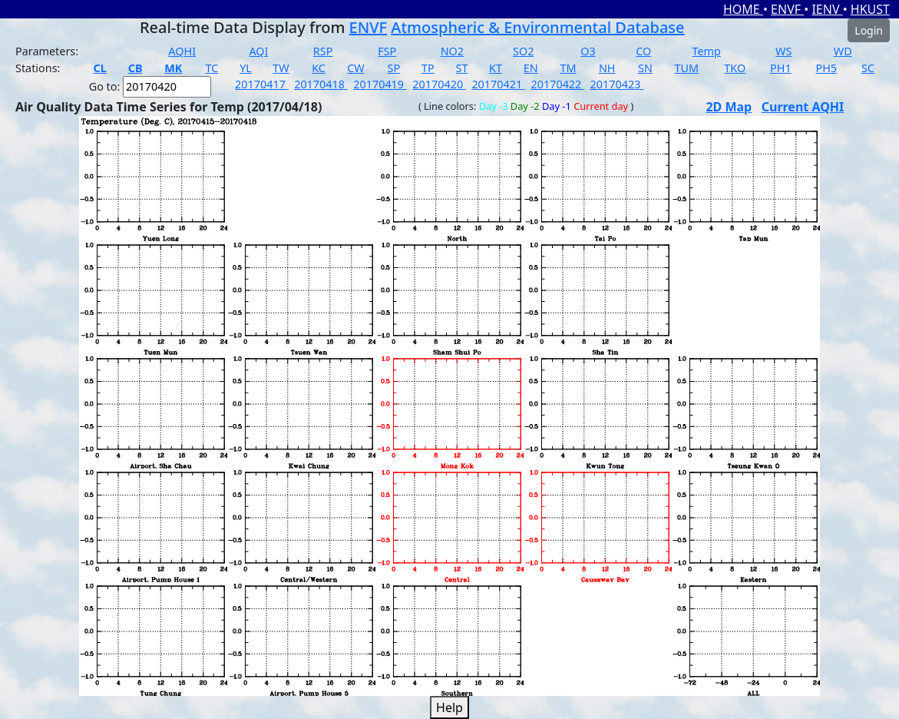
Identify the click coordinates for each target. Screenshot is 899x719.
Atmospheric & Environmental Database (537, 27)
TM (568, 68)
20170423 (617, 84)
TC (211, 68)
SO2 (523, 51)
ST (462, 68)
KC (319, 68)
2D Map (729, 106)
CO (643, 51)
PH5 (826, 68)
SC (867, 68)
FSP (387, 51)
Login (868, 30)
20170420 (439, 84)
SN (645, 68)
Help (449, 707)
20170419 (380, 84)
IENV (826, 9)
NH (607, 68)
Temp (706, 51)
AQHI (182, 51)
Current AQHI (803, 106)
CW (355, 68)
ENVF (787, 9)
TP (428, 68)
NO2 (452, 51)
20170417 (262, 84)
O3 (587, 51)
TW (281, 68)
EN (531, 68)
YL (246, 68)
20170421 (498, 84)
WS (783, 51)
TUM (687, 68)
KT (495, 68)
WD (843, 51)
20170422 (557, 84)
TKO (734, 68)
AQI (258, 51)
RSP (323, 51)
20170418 (321, 84)
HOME (743, 9)
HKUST (870, 9)
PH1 (781, 68)
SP (394, 68)
